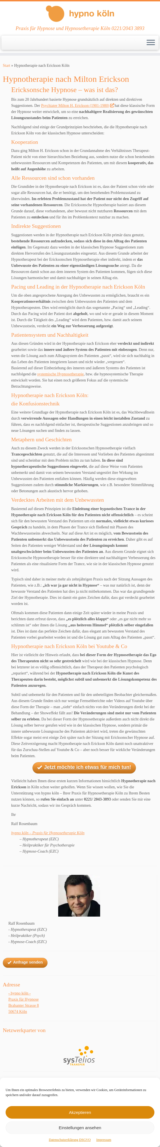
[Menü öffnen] (151, 43)
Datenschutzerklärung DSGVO (70, 1140)
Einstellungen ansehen (80, 1127)
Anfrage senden (25, 962)
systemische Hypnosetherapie (60, 374)
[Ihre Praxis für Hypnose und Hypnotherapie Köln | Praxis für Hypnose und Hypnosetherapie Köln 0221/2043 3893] (80, 13)
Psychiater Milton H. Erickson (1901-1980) (77, 106)
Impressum (103, 1140)
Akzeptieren (80, 1112)
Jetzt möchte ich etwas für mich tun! (84, 767)
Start (6, 65)
